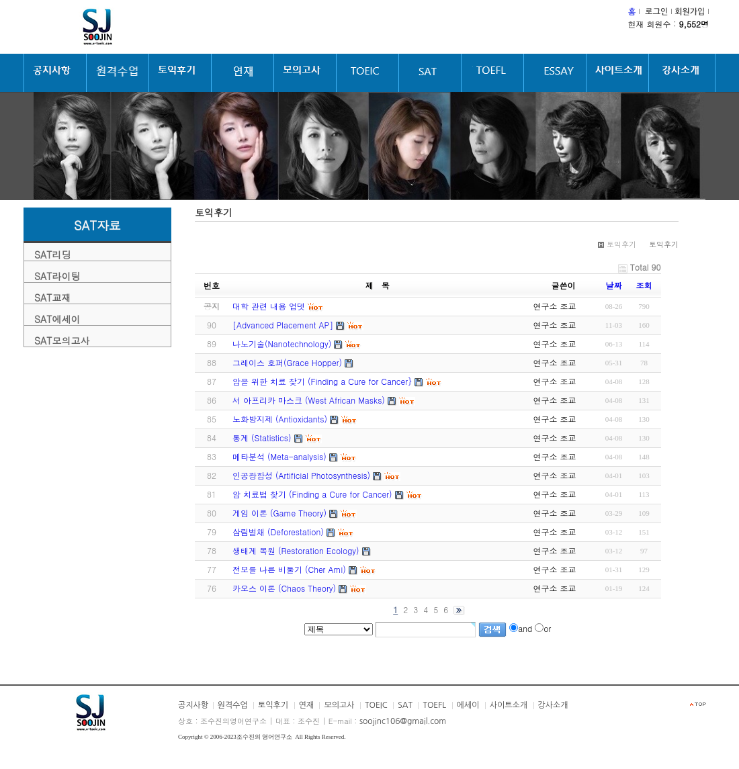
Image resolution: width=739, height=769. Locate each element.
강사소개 (553, 705)
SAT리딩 (52, 254)
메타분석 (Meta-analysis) (279, 456)
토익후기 (273, 705)
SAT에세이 (57, 319)
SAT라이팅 (57, 276)
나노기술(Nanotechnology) (281, 343)
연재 (306, 705)
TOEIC (376, 705)
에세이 (468, 705)
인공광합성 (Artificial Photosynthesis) (301, 475)
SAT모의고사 (61, 340)
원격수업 (233, 705)
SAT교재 (52, 297)
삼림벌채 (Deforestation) (278, 531)
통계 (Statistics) (261, 437)
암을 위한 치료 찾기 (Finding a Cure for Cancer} (322, 381)
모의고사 (339, 705)
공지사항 (193, 705)
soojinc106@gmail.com (402, 721)
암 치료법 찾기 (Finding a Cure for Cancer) (312, 494)
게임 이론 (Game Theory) (279, 512)
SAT (405, 705)
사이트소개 (508, 705)
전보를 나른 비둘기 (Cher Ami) (289, 569)
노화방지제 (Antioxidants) (279, 418)
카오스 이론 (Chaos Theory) (284, 588)
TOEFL (434, 705)
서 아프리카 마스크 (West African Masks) (308, 400)
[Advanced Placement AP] (282, 324)
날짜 (614, 285)
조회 (644, 285)
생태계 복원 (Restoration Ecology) (295, 550)
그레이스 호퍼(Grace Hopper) (287, 362)
